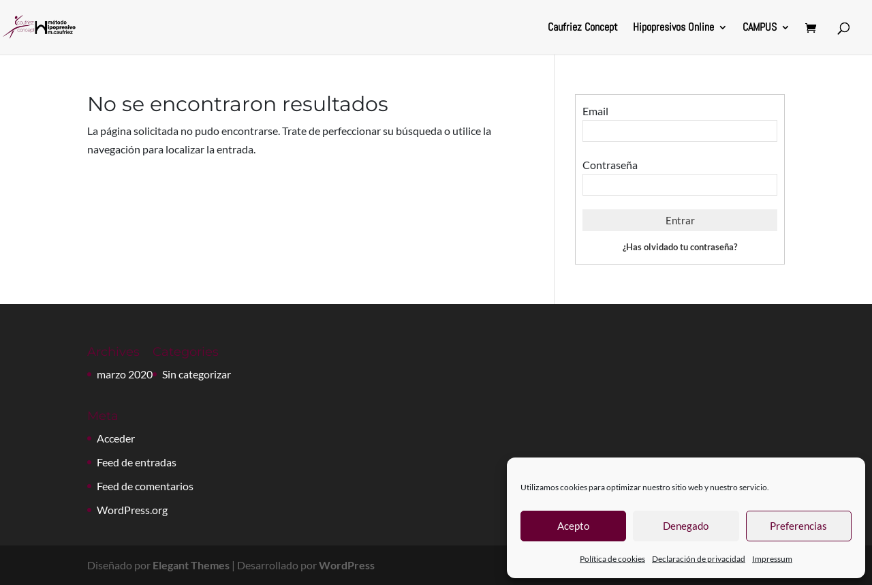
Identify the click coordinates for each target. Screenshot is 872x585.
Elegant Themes (191, 564)
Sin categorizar (196, 374)
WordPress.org (132, 509)
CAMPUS (760, 28)
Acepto (573, 526)
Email (595, 110)
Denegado (685, 526)
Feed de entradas (136, 461)
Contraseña (610, 164)
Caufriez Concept (583, 28)
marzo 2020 (125, 374)
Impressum (772, 559)
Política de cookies (612, 559)
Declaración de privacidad (698, 559)
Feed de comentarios (145, 485)
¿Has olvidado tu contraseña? (680, 246)
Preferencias (798, 526)
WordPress (347, 564)
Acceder (116, 438)
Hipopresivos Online (673, 28)
